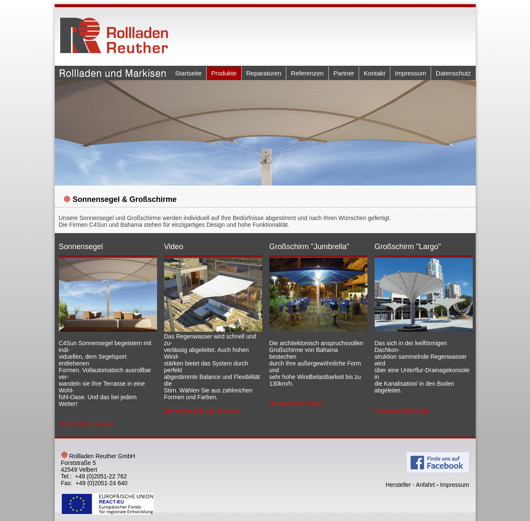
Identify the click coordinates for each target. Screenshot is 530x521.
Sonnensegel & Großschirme (125, 199)
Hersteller (398, 484)
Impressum (410, 73)
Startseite (188, 73)
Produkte (224, 73)
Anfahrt (425, 484)
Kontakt (374, 73)
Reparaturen (263, 73)
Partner (343, 73)
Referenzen (307, 73)
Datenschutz (453, 73)
